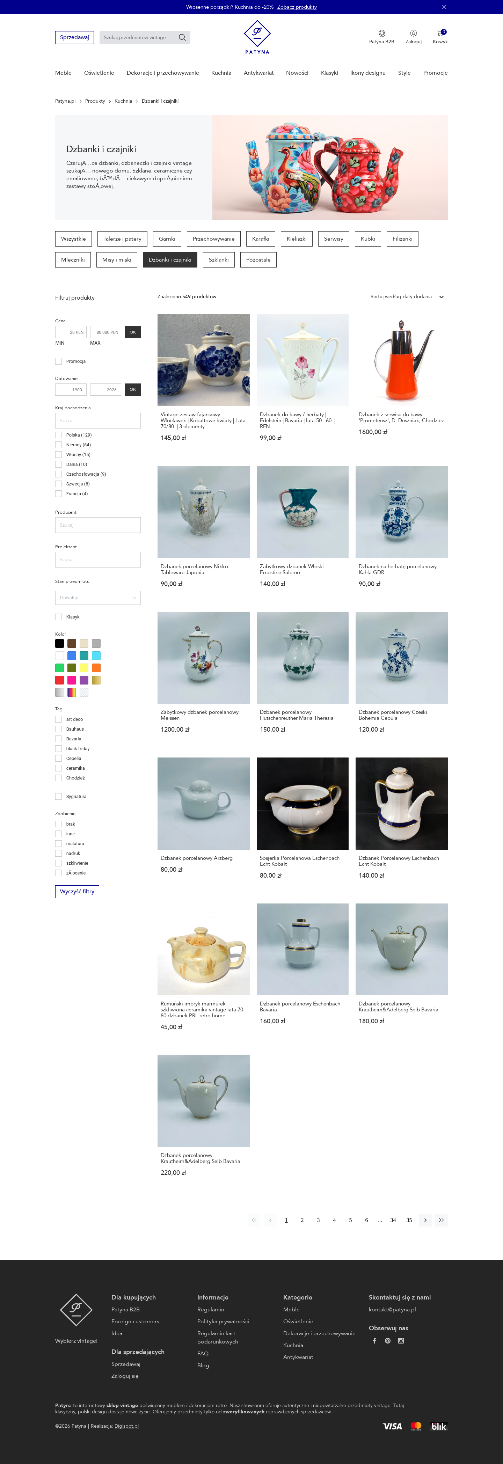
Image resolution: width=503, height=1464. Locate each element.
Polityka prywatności (223, 1321)
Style (404, 73)
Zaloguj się (125, 1376)
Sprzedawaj (74, 37)
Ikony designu (368, 73)
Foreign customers (135, 1321)
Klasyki (329, 73)
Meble (63, 73)
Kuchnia (221, 73)
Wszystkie (73, 239)
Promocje (435, 73)
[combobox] (98, 598)
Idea (116, 1333)
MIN (59, 343)
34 (393, 1220)
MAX (95, 343)
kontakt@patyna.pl (392, 1309)
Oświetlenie (99, 73)
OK (132, 332)
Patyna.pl (65, 101)
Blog (203, 1365)
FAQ (203, 1353)
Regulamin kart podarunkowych (217, 1338)
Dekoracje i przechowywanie (163, 73)
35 (409, 1220)
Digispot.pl (127, 1426)
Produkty (95, 101)
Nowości (297, 73)
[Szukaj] (182, 37)
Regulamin (210, 1309)
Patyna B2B (125, 1309)
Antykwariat (259, 73)
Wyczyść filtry (77, 892)
